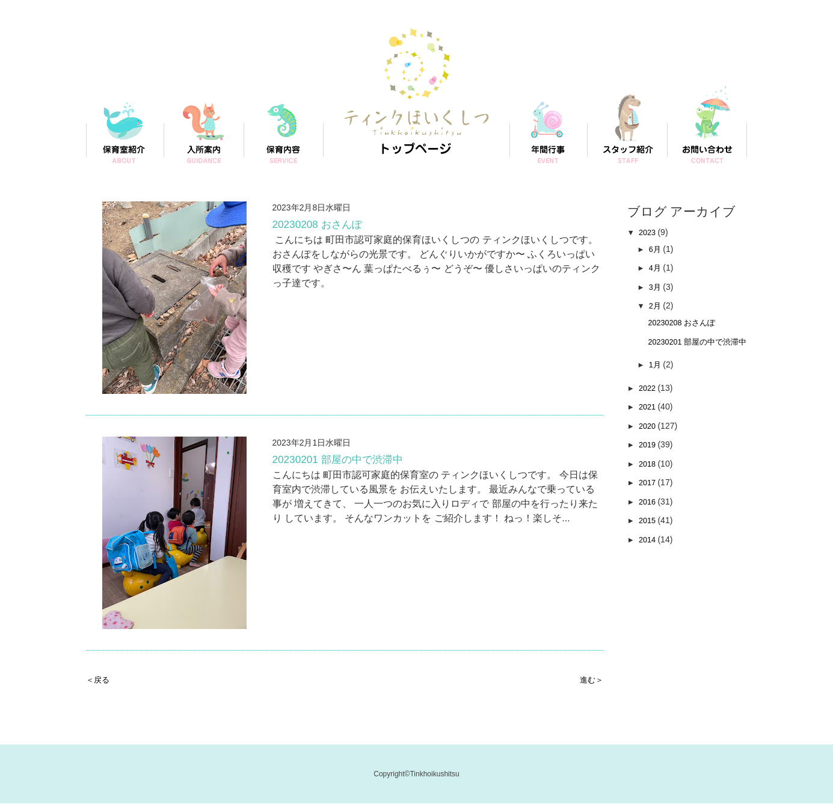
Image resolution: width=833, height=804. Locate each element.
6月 (658, 249)
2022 (650, 400)
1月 (658, 377)
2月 (658, 305)
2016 (650, 514)
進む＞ (588, 679)
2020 (650, 438)
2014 (650, 552)
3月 (658, 287)
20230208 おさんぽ (325, 226)
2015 (650, 533)
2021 (650, 419)
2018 (650, 476)
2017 (650, 495)
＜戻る (100, 679)
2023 (650, 232)
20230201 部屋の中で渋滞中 (349, 461)
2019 (650, 457)
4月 (658, 267)
